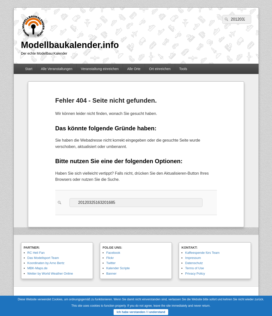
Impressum (193, 258)
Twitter (111, 263)
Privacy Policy (195, 273)
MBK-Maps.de (37, 268)
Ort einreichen (160, 69)
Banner (111, 273)
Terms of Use (194, 268)
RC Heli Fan (36, 253)
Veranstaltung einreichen (99, 69)
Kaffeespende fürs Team (202, 253)
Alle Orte (133, 69)
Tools (183, 69)
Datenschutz (194, 263)
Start (28, 69)
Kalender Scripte (118, 268)
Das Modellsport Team (43, 258)
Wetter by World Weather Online (50, 273)
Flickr (110, 258)
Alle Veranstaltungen (56, 69)
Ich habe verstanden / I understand (141, 312)
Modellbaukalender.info (70, 45)
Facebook (113, 253)
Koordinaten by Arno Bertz (46, 263)
